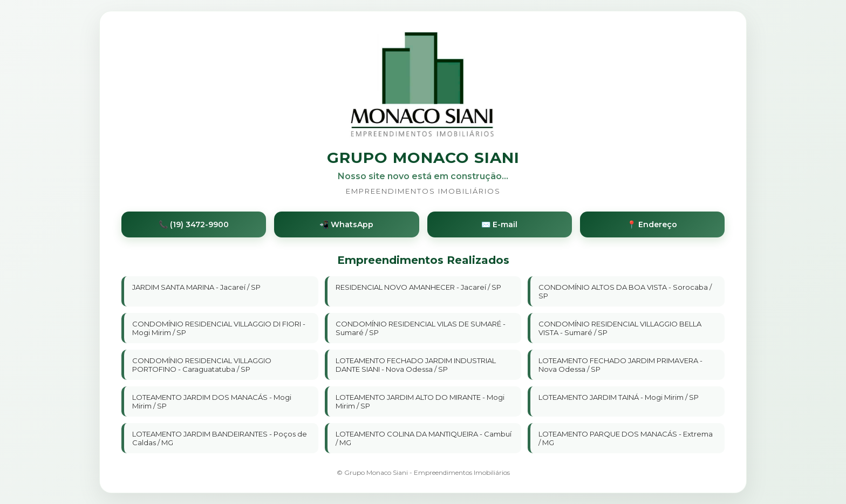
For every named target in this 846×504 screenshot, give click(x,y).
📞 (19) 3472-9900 (194, 224)
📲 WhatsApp (346, 224)
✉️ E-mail (499, 224)
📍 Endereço (652, 224)
